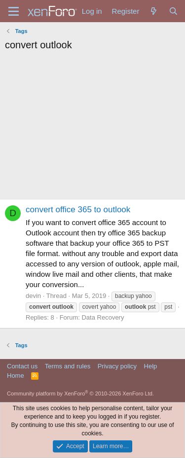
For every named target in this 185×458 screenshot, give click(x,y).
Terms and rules (67, 366)
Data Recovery (102, 317)
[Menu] (13, 11)
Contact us (22, 366)
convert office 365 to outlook (78, 209)
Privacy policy (117, 366)
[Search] (173, 11)
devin (33, 295)
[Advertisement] (92, 128)
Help (150, 366)
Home (15, 375)
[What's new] (153, 11)
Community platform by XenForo (80, 393)
